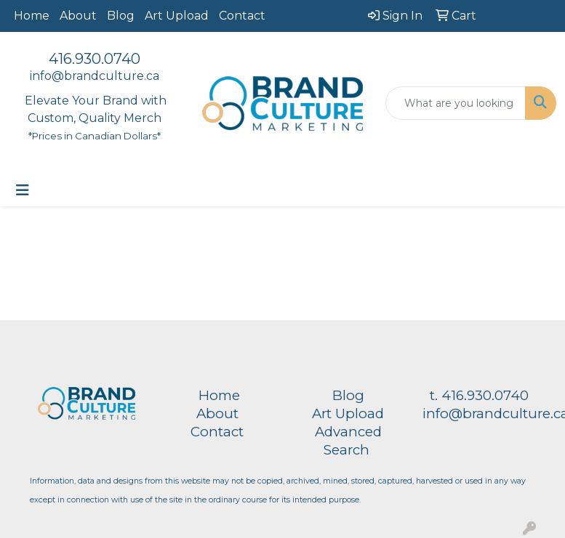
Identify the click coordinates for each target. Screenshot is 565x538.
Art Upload (177, 16)
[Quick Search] (455, 103)
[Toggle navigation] (22, 190)
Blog (121, 16)
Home (31, 16)
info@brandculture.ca (94, 76)
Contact (242, 16)
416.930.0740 (94, 59)
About (78, 16)
